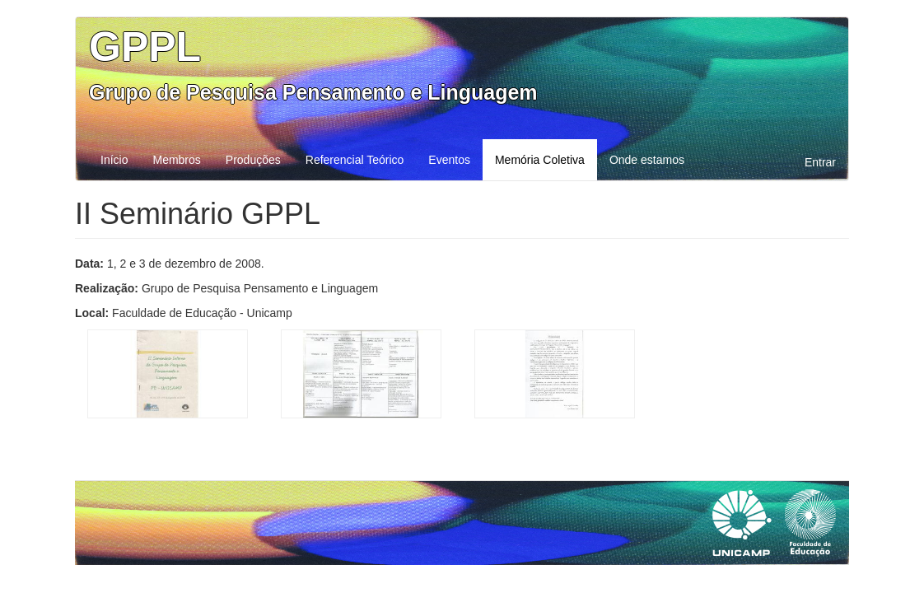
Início (114, 159)
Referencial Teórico (355, 159)
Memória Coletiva (540, 159)
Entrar (820, 162)
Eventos (449, 159)
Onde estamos (646, 159)
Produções (253, 159)
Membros (176, 159)
